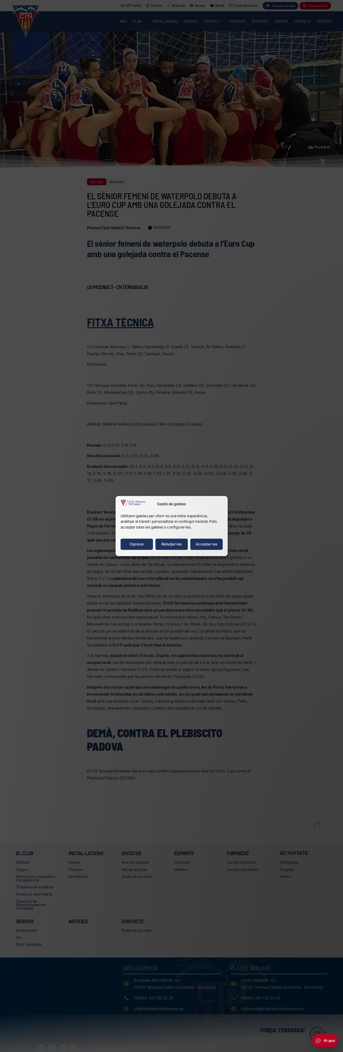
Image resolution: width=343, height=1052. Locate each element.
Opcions (137, 544)
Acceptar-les (206, 544)
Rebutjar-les (171, 544)
